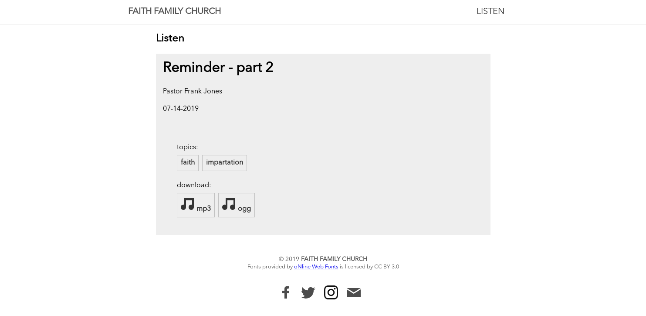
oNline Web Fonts (316, 267)
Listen (490, 11)
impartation (224, 162)
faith (188, 162)
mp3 (196, 205)
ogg (236, 205)
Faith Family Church (174, 11)
